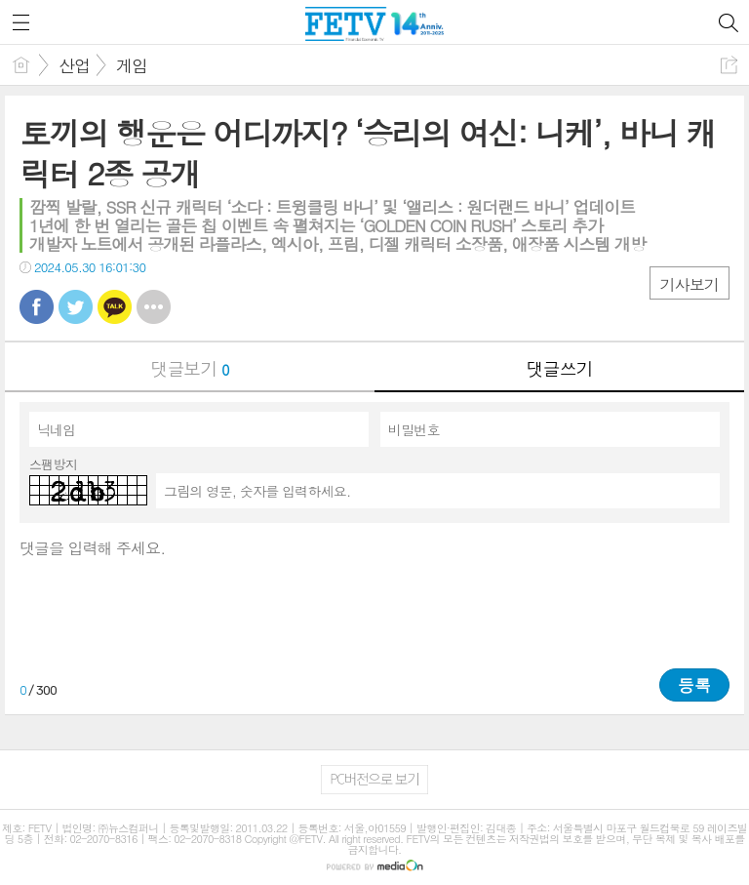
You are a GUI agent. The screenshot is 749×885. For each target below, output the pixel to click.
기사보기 (689, 284)
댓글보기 (190, 368)
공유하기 (729, 65)
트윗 (76, 307)
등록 (694, 685)
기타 (154, 307)
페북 (37, 307)
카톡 (115, 307)
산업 (74, 65)
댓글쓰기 (560, 368)
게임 (131, 65)
